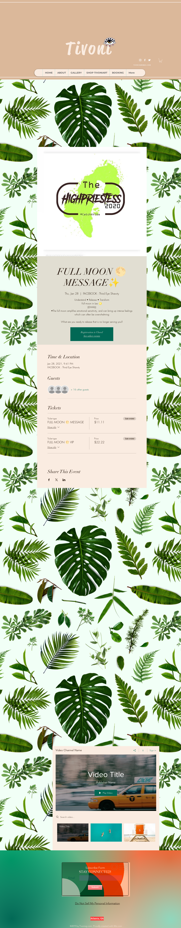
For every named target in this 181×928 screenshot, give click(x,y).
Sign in (153, 750)
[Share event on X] (56, 480)
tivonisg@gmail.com (142, 65)
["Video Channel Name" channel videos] (106, 835)
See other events (92, 336)
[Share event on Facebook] (49, 480)
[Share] (134, 750)
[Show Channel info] (143, 750)
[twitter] (149, 60)
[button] (160, 60)
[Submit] (95, 887)
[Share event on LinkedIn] (64, 480)
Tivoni (88, 48)
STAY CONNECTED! (95, 872)
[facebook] (144, 60)
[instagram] (140, 60)
